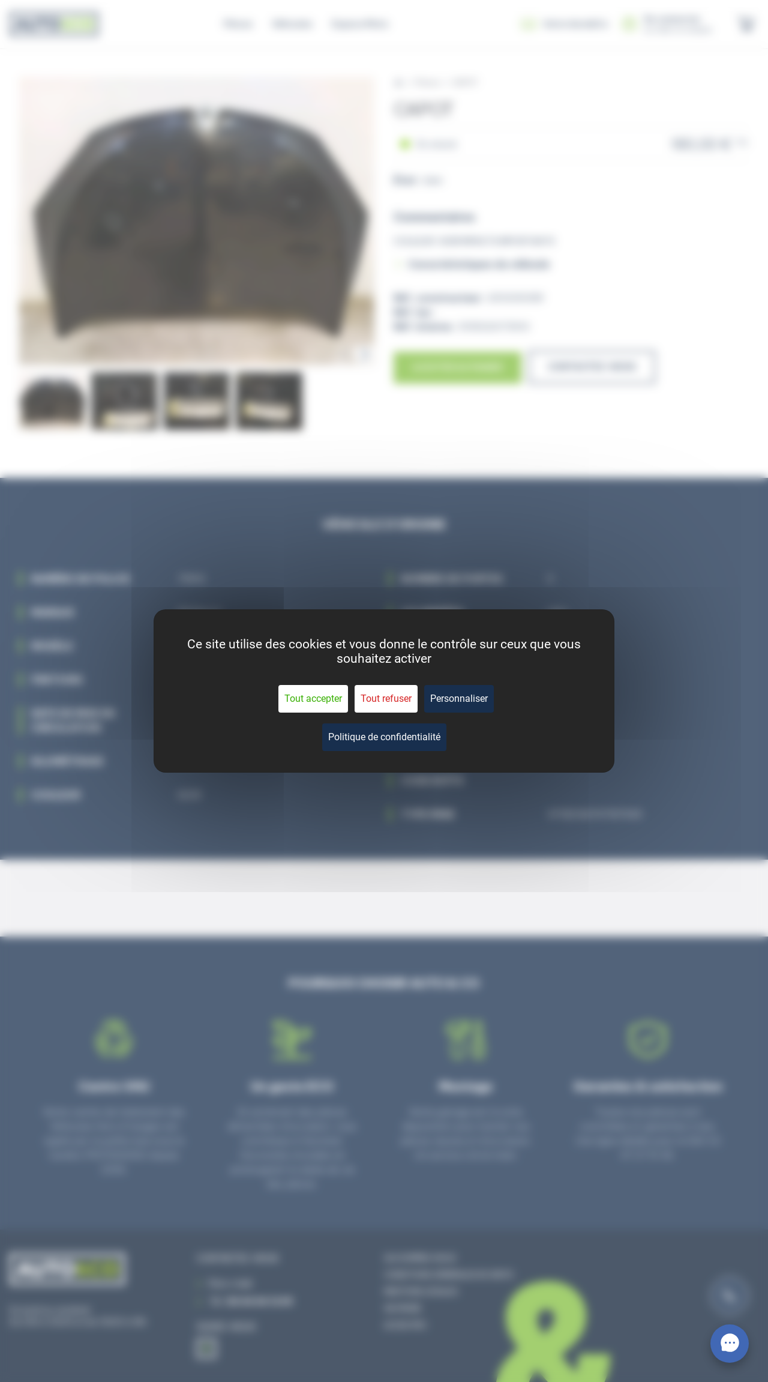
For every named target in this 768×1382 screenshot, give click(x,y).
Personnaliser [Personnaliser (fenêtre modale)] (459, 698)
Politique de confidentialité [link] (384, 737)
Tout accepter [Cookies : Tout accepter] (313, 698)
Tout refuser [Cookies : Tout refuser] (386, 698)
